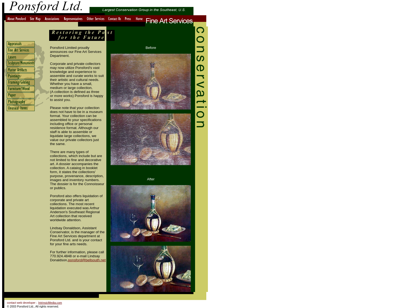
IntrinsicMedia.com (50, 302)
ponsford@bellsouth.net (87, 260)
